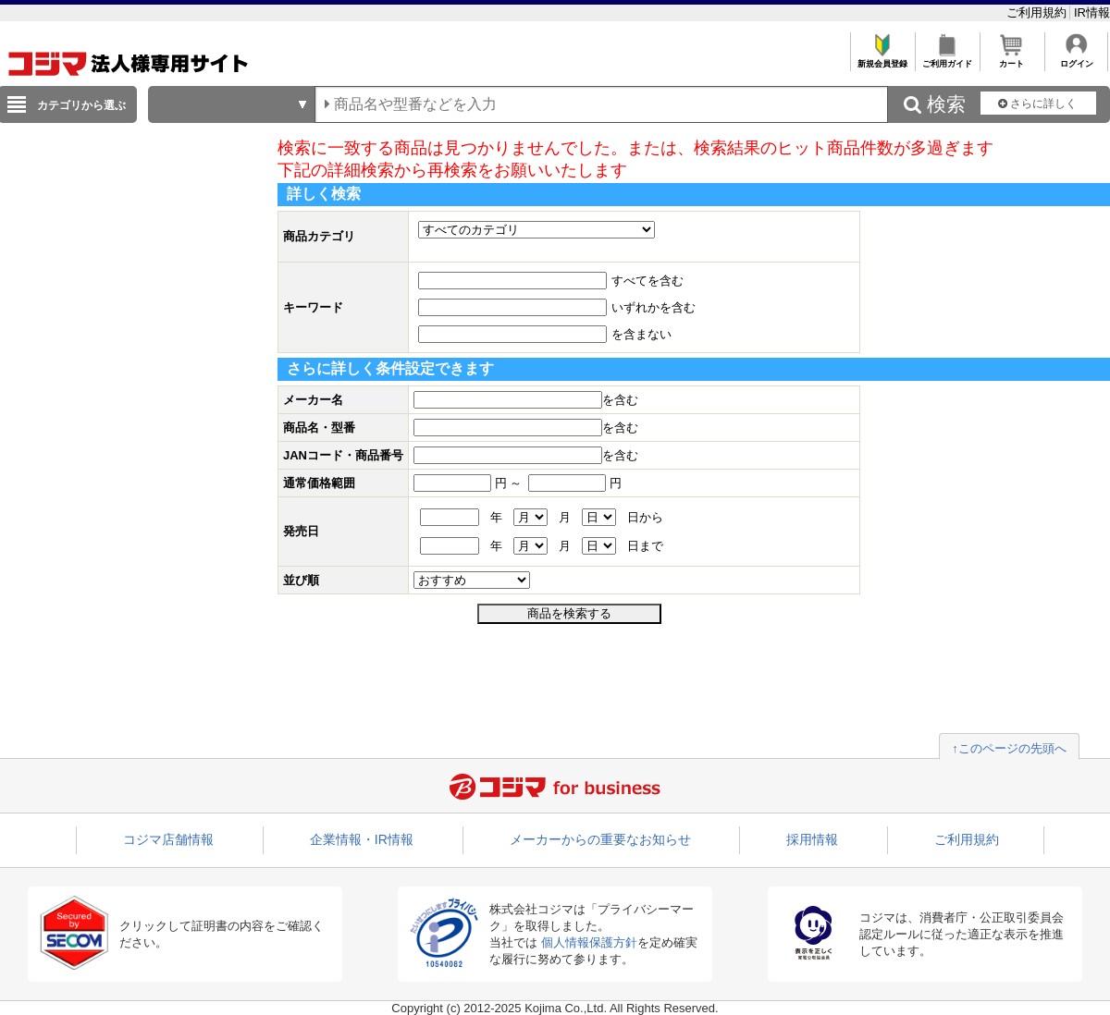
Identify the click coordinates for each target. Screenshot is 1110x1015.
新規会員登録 (882, 58)
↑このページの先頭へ (1009, 748)
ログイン (1076, 58)
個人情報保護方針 (589, 942)
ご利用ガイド (947, 58)
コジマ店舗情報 (168, 839)
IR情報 (1092, 12)
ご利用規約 (1038, 12)
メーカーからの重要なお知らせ (600, 839)
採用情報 (812, 839)
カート (1011, 58)
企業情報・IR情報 (361, 839)
